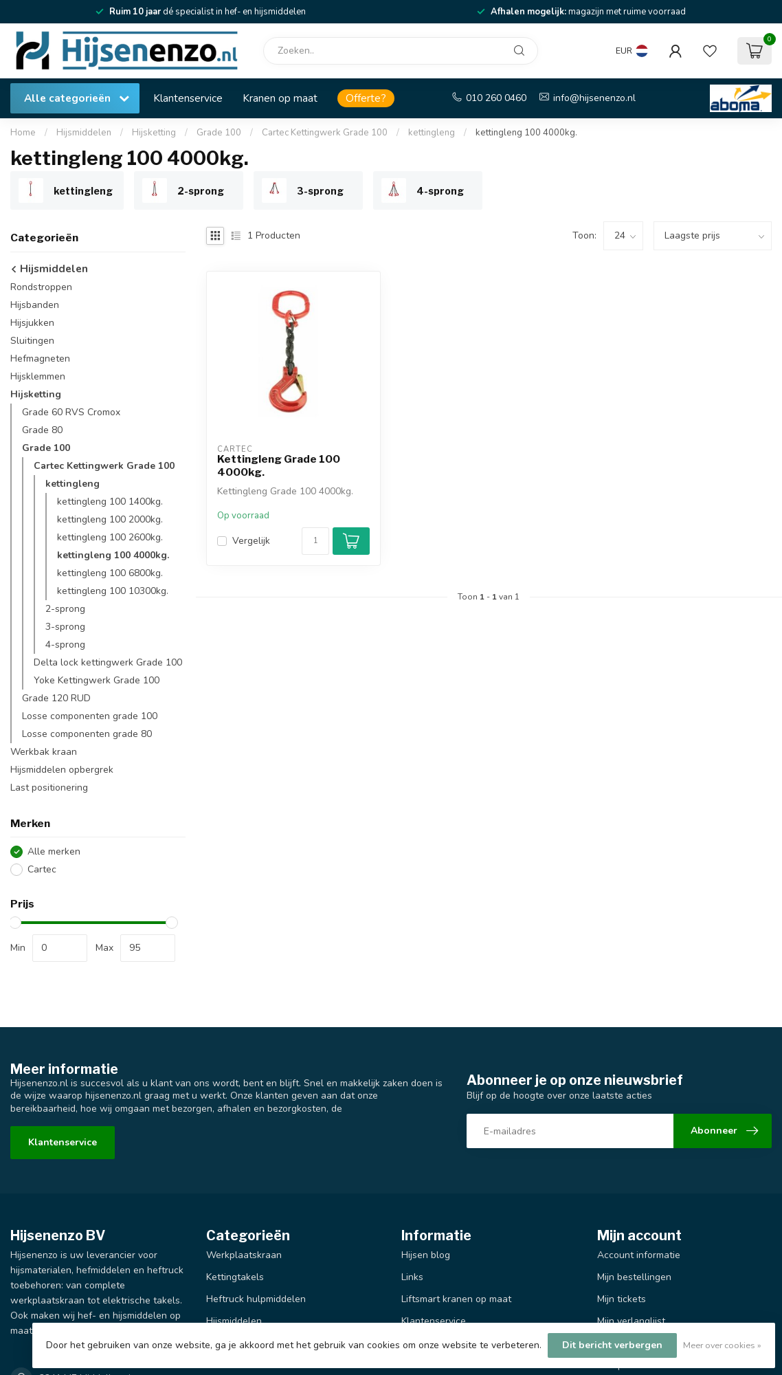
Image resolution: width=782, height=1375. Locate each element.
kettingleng (431, 132)
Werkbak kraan (43, 751)
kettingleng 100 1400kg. (110, 501)
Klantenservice (188, 98)
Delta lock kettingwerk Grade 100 (108, 662)
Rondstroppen (41, 287)
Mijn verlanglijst (631, 1321)
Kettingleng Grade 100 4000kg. (278, 465)
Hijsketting (154, 132)
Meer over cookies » (722, 1345)
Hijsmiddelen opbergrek (61, 769)
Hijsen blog (425, 1255)
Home (23, 132)
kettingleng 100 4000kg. (526, 132)
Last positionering (49, 787)
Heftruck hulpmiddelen (256, 1299)
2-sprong (65, 608)
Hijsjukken (32, 322)
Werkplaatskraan (244, 1255)
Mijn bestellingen (634, 1277)
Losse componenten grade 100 (89, 716)
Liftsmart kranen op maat (456, 1299)
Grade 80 (42, 430)
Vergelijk (251, 541)
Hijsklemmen (37, 376)
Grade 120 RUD (56, 698)
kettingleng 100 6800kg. (110, 573)
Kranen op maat (280, 98)
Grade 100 (219, 132)
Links (412, 1277)
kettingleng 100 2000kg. (110, 519)
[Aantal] (315, 541)
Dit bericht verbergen (612, 1345)
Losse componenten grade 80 (87, 733)
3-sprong (65, 626)
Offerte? (366, 98)
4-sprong (65, 644)
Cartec (41, 869)
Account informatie (638, 1255)
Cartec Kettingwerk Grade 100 (325, 132)
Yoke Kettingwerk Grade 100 (96, 680)
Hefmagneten (40, 358)
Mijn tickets (621, 1299)
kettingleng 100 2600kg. (110, 537)
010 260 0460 (496, 97)
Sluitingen (32, 340)
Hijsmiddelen (83, 132)
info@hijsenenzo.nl (594, 97)
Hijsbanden (34, 304)
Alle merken (53, 851)
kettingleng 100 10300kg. (112, 590)
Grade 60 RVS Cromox (71, 412)
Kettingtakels (235, 1277)
